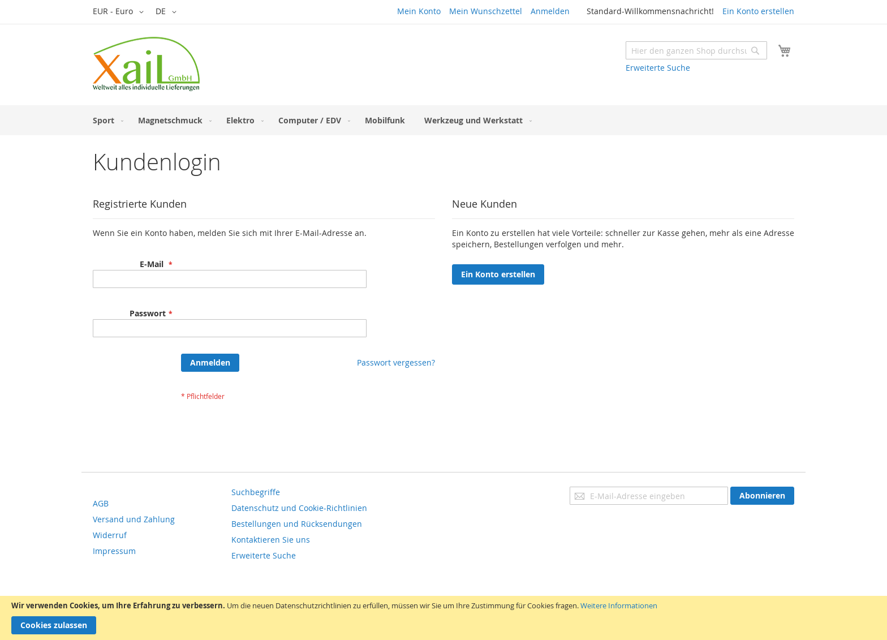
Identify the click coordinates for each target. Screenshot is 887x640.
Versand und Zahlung (134, 519)
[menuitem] (106, 120)
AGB (101, 503)
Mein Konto (419, 11)
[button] (120, 12)
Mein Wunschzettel (485, 11)
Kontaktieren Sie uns (270, 539)
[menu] (443, 120)
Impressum (114, 550)
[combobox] (696, 50)
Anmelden (550, 11)
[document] (443, 618)
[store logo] (146, 64)
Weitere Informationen (618, 605)
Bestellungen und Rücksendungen (296, 523)
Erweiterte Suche (658, 67)
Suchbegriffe (255, 492)
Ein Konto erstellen (758, 11)
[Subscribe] (762, 496)
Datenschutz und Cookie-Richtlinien (299, 507)
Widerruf (110, 535)
